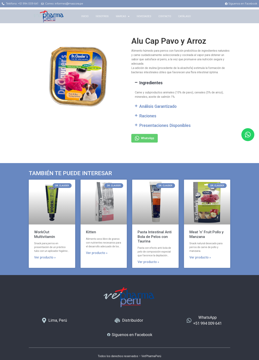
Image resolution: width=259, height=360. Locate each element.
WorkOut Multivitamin (44, 234)
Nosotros (102, 16)
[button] (180, 83)
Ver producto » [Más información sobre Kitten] (97, 253)
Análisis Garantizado (158, 106)
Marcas (123, 16)
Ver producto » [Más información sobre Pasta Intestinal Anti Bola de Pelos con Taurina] (148, 262)
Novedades (144, 16)
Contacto (164, 16)
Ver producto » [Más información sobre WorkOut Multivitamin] (45, 257)
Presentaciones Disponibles (165, 125)
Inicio (84, 16)
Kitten (91, 232)
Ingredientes (151, 82)
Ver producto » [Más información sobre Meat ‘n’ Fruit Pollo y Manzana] (200, 257)
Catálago (184, 16)
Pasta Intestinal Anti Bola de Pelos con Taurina (155, 236)
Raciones (147, 116)
